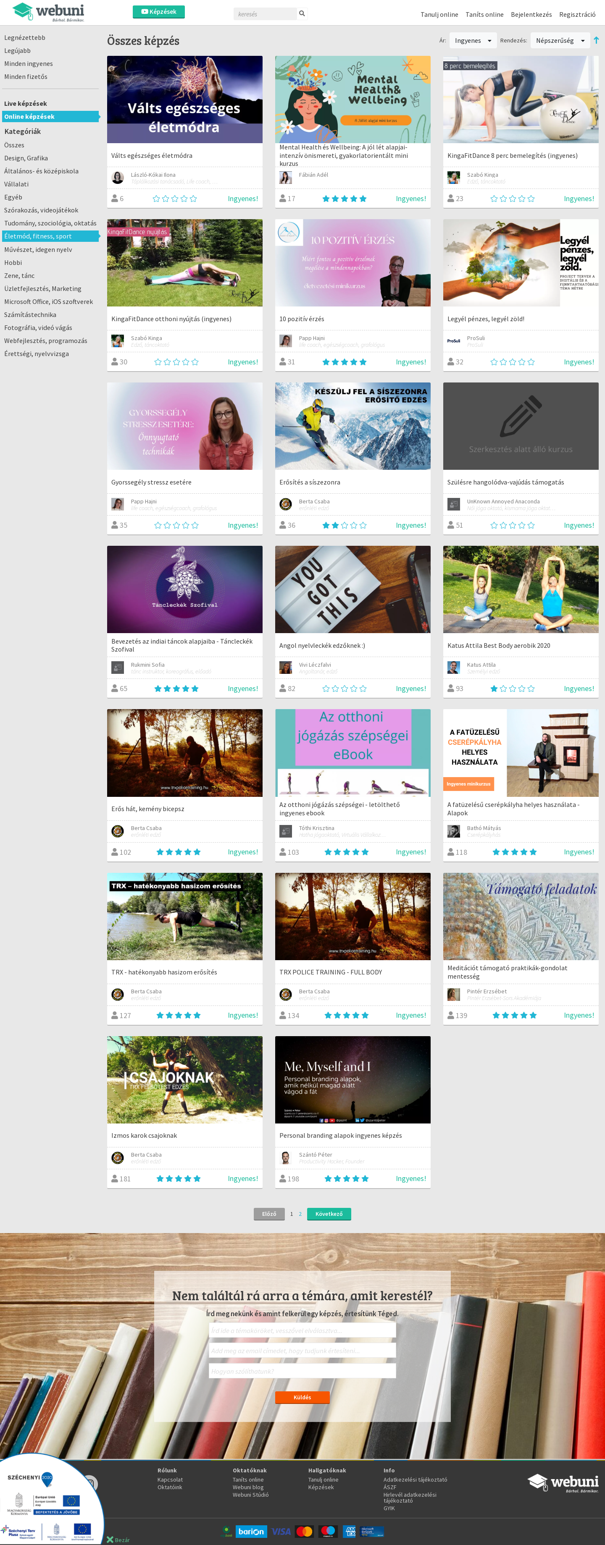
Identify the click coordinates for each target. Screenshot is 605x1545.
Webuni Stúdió (251, 1494)
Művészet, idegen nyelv (38, 249)
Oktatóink (170, 1487)
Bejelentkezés (531, 14)
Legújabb (17, 50)
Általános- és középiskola (41, 171)
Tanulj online (439, 14)
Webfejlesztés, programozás (45, 340)
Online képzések (29, 116)
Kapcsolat (170, 1479)
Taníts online (485, 14)
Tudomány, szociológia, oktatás (50, 223)
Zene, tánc (19, 275)
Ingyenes (473, 40)
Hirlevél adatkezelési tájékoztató (410, 1497)
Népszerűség (560, 40)
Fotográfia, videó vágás (38, 327)
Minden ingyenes (28, 63)
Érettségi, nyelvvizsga (36, 353)
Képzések (158, 12)
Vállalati (16, 184)
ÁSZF (390, 1487)
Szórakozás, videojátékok (41, 210)
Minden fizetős (25, 76)
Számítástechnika (30, 314)
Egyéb (13, 197)
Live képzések (25, 103)
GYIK (389, 1508)
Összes (14, 145)
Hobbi (13, 262)
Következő (329, 1214)
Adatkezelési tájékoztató (415, 1479)
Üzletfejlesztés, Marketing (43, 288)
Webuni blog (248, 1487)
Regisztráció (577, 14)
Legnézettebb (24, 37)
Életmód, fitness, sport (38, 236)
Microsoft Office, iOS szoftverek (48, 301)
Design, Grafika (26, 158)
